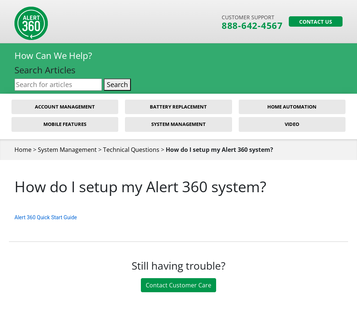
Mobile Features (64, 124)
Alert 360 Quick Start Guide (45, 217)
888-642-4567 (252, 25)
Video (292, 124)
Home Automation (292, 106)
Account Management (65, 106)
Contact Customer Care (178, 285)
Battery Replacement (178, 106)
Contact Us (315, 21)
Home (23, 150)
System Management (178, 124)
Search (117, 84)
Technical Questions (131, 150)
